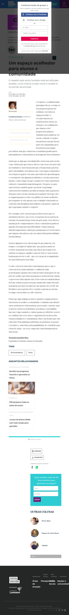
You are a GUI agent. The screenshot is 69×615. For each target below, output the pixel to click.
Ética (31, 352)
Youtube (65, 610)
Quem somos (45, 575)
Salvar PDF (37, 457)
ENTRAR (45, 51)
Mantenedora (13, 587)
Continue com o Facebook (34, 15)
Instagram (62, 610)
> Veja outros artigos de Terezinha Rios (20, 132)
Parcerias (63, 576)
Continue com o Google (34, 20)
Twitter (59, 610)
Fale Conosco (54, 575)
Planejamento (48, 581)
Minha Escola (52, 582)
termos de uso (30, 46)
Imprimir (36, 451)
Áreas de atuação (36, 584)
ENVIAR (37, 499)
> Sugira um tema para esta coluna (19, 139)
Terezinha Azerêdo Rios (15, 116)
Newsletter (36, 576)
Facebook (56, 610)
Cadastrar (35, 39)
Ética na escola (13, 111)
